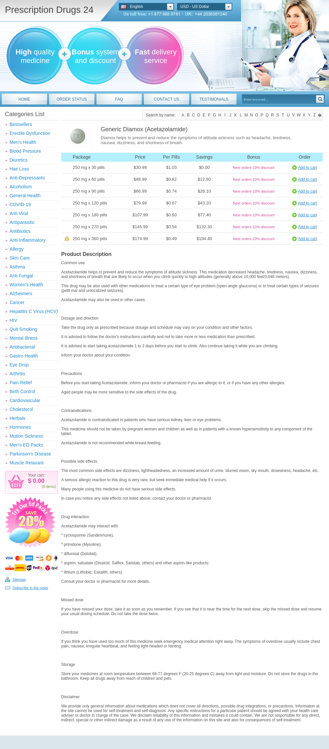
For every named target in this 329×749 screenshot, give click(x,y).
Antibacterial (22, 347)
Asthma (17, 266)
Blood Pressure (25, 151)
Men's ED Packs (26, 445)
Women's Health (26, 284)
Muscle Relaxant (27, 462)
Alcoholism (21, 186)
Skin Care (20, 258)
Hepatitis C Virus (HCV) (34, 311)
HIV (13, 320)
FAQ (119, 99)
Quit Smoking (23, 329)
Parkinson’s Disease (30, 453)
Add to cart (307, 167)
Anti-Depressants (27, 177)
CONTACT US (166, 99)
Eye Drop (19, 364)
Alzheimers (21, 293)
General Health (25, 195)
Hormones (20, 427)
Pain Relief (21, 382)
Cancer (17, 302)
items (50, 486)
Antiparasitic (22, 222)
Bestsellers (21, 124)
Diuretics (18, 160)
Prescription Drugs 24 (49, 10)
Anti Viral (19, 213)
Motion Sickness (26, 436)
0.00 (37, 481)
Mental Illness (24, 338)
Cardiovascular (25, 400)
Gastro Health (24, 356)
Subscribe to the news (30, 588)
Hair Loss (19, 169)
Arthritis (17, 373)
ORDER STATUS (72, 99)
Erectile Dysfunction (30, 133)
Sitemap (19, 579)
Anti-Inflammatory (28, 240)
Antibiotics (20, 231)
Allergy (17, 249)
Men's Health (23, 142)
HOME (24, 99)
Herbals (17, 418)
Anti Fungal (21, 275)
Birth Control (22, 391)
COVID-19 (20, 204)
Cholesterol (21, 409)
